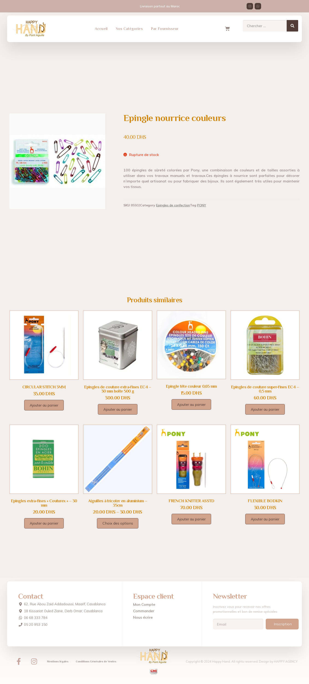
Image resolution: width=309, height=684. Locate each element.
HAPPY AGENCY (285, 661)
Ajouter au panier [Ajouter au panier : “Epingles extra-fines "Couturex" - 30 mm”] (44, 523)
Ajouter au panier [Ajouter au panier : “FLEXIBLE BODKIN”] (265, 519)
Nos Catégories (129, 26)
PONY (201, 205)
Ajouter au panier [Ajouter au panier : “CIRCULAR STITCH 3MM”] (44, 405)
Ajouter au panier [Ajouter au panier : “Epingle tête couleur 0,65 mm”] (191, 404)
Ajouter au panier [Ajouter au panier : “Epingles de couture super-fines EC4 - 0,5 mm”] (265, 409)
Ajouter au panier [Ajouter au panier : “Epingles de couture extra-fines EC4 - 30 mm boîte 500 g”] (117, 409)
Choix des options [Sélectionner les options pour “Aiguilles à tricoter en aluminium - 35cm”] (117, 523)
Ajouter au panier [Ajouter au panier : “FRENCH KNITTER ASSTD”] (191, 519)
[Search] (292, 23)
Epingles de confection (173, 205)
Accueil (101, 26)
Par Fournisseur (165, 26)
